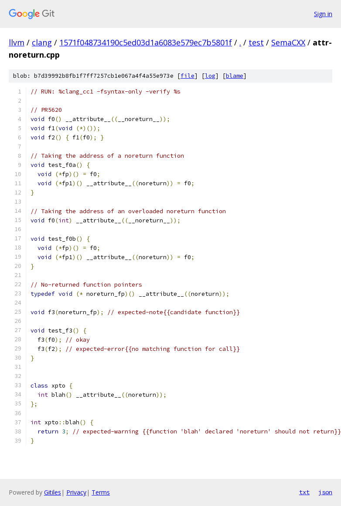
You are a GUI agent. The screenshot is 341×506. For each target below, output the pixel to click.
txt (304, 492)
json (325, 492)
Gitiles (52, 492)
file (187, 76)
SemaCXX (288, 42)
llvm (16, 42)
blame (234, 76)
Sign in (323, 14)
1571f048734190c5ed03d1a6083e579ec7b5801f (145, 42)
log (210, 76)
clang (42, 42)
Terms (101, 492)
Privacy (76, 492)
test (256, 42)
